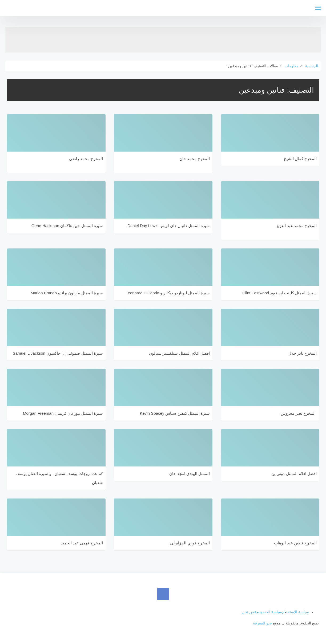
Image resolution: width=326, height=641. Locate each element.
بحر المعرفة (262, 623)
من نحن (248, 612)
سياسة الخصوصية (268, 612)
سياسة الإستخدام (295, 612)
